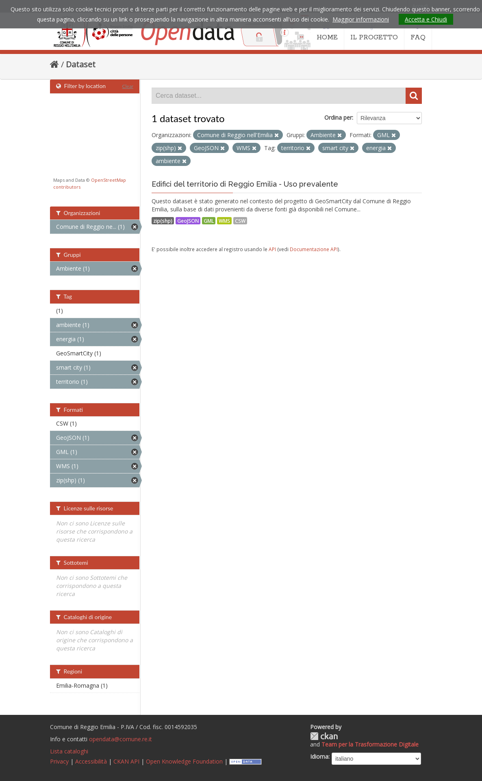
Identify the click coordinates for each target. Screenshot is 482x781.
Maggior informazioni (360, 19)
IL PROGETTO (374, 31)
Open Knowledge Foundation (184, 761)
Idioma (319, 756)
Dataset (81, 64)
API (272, 249)
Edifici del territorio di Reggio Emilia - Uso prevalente (245, 184)
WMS (224, 220)
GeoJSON (188, 220)
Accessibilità (91, 761)
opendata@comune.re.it (120, 739)
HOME (327, 31)
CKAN (324, 736)
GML (209, 220)
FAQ (418, 31)
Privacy (59, 761)
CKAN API (126, 761)
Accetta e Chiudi (426, 19)
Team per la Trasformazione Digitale (370, 744)
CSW (240, 220)
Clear (127, 86)
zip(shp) (162, 220)
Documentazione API (314, 249)
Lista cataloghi (69, 751)
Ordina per (338, 117)
